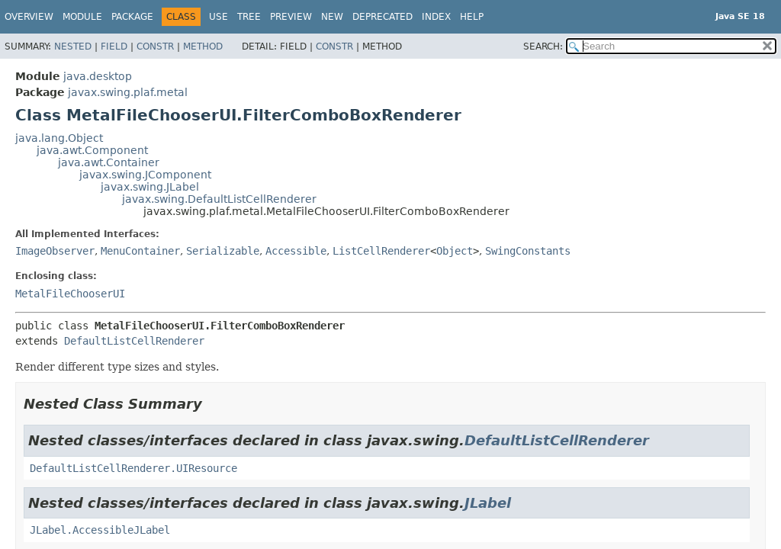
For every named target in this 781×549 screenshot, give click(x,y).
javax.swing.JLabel (150, 187)
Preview (291, 16)
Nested (73, 46)
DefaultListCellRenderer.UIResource (133, 468)
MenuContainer (140, 251)
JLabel (487, 503)
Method (203, 46)
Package (132, 16)
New (332, 16)
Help (472, 16)
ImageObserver (55, 251)
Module (82, 16)
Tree (249, 16)
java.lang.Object (59, 138)
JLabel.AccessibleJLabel (100, 530)
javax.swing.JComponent (145, 175)
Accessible (295, 251)
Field (114, 46)
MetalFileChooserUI (70, 293)
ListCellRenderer (381, 251)
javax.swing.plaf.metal (128, 92)
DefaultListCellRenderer (134, 341)
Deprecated (382, 16)
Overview (29, 16)
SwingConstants (527, 251)
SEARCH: (543, 46)
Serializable (222, 251)
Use (218, 16)
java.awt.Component (92, 150)
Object (454, 251)
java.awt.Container (108, 162)
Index (436, 16)
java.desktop (97, 76)
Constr (155, 46)
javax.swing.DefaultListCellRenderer (219, 199)
